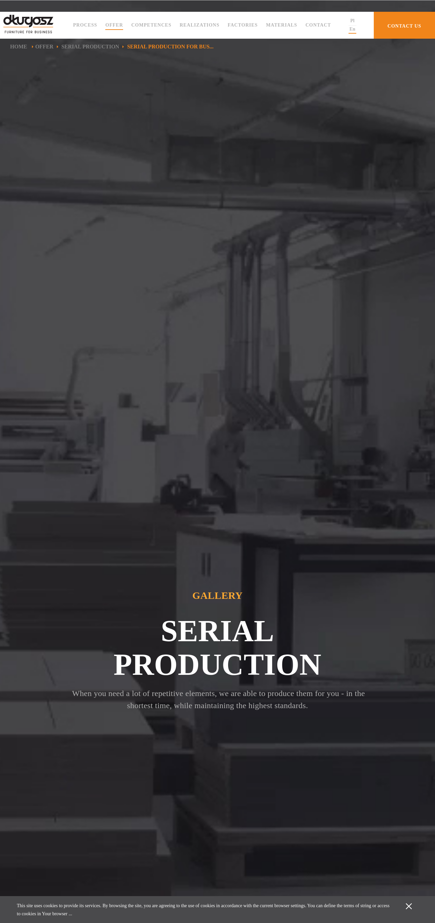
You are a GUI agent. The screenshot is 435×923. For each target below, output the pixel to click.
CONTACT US (404, 26)
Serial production (90, 46)
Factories (243, 25)
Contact (318, 25)
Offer (114, 25)
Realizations (199, 25)
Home (19, 46)
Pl (352, 20)
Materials (281, 25)
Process (85, 25)
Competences (151, 25)
